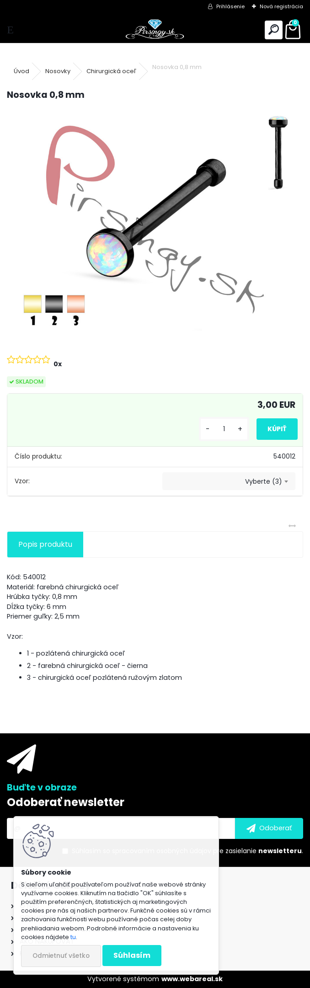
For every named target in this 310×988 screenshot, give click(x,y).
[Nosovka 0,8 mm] (155, 219)
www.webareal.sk (192, 978)
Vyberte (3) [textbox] (263, 481)
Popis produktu (45, 544)
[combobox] (228, 481)
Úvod (21, 71)
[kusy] (224, 429)
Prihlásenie (230, 6)
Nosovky (57, 71)
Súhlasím (131, 955)
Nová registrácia (281, 6)
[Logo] (155, 30)
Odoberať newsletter (65, 802)
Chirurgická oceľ (111, 71)
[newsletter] (269, 828)
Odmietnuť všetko (61, 955)
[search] (273, 30)
